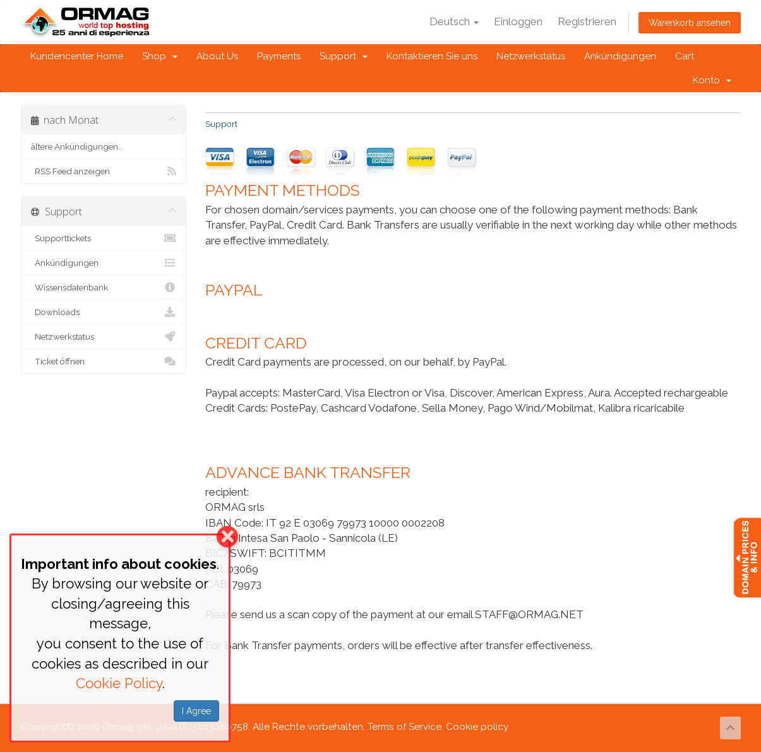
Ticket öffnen (104, 361)
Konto (712, 80)
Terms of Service (404, 726)
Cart (684, 56)
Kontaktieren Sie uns (431, 56)
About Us (217, 56)
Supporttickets (104, 238)
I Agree (196, 711)
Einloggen (518, 21)
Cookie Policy (119, 683)
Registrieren (587, 21)
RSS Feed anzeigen (104, 171)
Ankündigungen (620, 56)
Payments (279, 56)
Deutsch (454, 21)
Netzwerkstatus (530, 56)
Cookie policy (477, 726)
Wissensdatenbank (104, 287)
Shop (159, 56)
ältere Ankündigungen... (77, 146)
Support (344, 56)
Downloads (104, 311)
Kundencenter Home (76, 56)
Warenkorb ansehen (690, 23)
